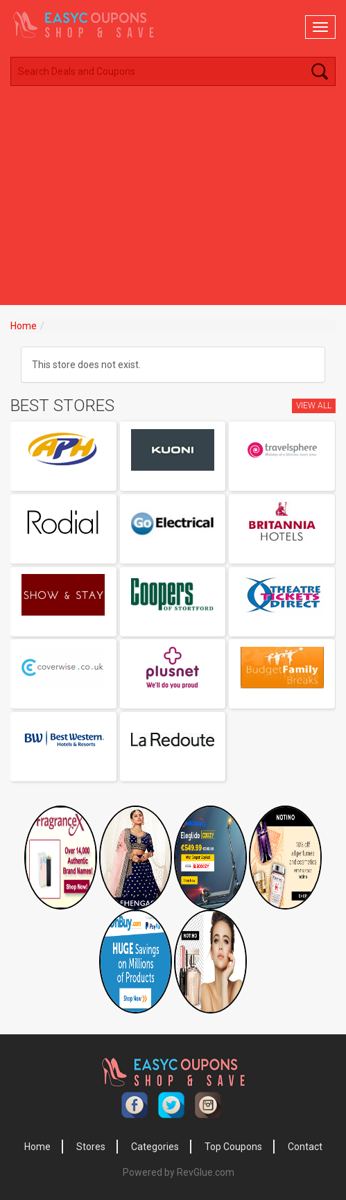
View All (313, 405)
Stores (90, 1146)
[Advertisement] (173, 201)
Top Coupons (233, 1146)
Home (23, 325)
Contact (305, 1146)
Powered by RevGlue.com (178, 1172)
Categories (155, 1146)
